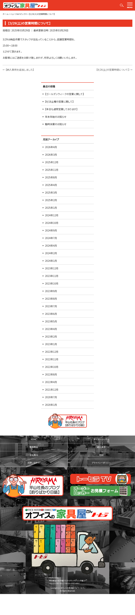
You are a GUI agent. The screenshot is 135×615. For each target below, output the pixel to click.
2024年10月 (51, 223)
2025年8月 (51, 177)
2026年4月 (51, 147)
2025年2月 (51, 200)
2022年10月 (51, 367)
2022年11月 (51, 359)
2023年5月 (51, 321)
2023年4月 (51, 329)
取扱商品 (34, 447)
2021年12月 (51, 389)
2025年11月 (51, 170)
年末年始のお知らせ (55, 116)
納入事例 (101, 447)
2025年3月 (51, 192)
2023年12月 (51, 268)
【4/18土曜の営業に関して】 (59, 101)
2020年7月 (51, 397)
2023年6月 (51, 314)
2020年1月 (51, 404)
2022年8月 (51, 374)
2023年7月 (51, 306)
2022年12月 (51, 351)
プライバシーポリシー (101, 462)
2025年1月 (51, 207)
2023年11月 (51, 276)
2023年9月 (51, 291)
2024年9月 (51, 230)
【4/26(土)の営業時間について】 (114, 69)
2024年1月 (51, 260)
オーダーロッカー (101, 439)
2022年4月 (51, 382)
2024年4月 (51, 245)
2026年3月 (51, 154)
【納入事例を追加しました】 (18, 69)
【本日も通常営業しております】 (61, 109)
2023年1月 (51, 344)
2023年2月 (51, 336)
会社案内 (34, 455)
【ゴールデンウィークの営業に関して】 (64, 94)
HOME (34, 439)
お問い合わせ (33, 462)
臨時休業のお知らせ (55, 124)
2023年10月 (51, 283)
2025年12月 (51, 162)
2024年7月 (51, 238)
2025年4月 (51, 185)
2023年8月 (51, 298)
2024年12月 (51, 215)
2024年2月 (51, 253)
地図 (101, 455)
